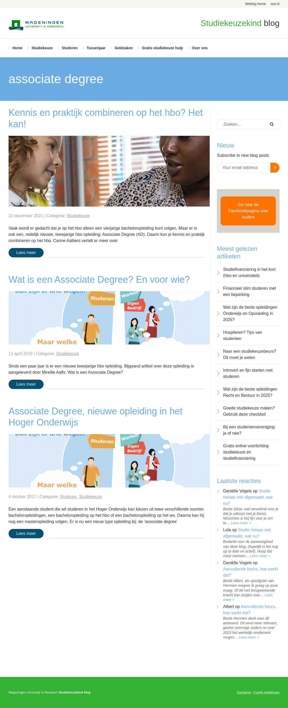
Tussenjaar (96, 48)
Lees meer (26, 252)
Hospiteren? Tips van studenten (242, 335)
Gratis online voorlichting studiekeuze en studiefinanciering (246, 452)
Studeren (70, 48)
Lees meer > (241, 523)
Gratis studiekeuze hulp (162, 48)
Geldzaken (124, 48)
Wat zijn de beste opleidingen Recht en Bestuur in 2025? (250, 392)
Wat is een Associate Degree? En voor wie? (99, 279)
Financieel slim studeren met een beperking (249, 291)
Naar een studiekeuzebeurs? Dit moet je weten (249, 354)
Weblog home (255, 4)
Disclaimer (244, 692)
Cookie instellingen (266, 692)
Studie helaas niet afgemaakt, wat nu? (247, 497)
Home (17, 48)
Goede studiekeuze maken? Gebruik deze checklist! (249, 411)
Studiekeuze (42, 48)
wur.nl (275, 4)
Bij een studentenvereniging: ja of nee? (249, 430)
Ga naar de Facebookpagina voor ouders (248, 210)
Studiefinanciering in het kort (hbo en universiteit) (249, 272)
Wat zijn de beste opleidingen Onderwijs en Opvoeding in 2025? (250, 313)
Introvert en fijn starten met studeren (247, 373)
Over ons (200, 48)
